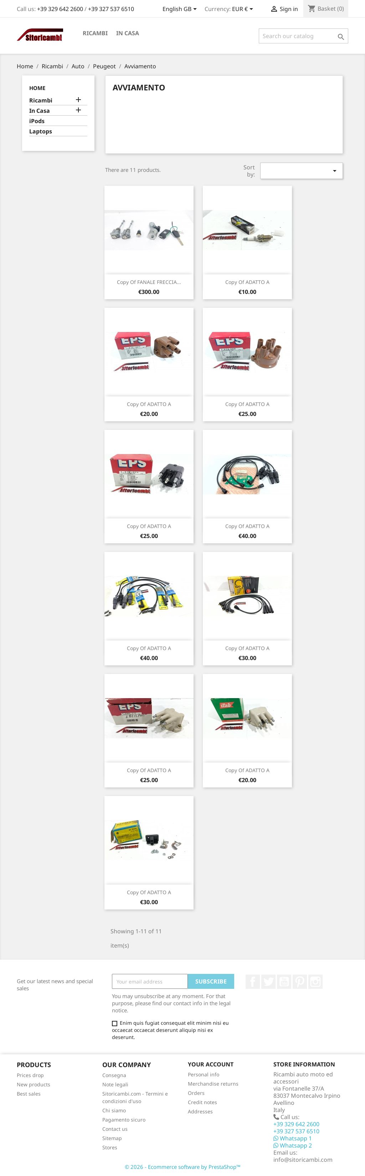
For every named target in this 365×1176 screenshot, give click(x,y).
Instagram (315, 982)
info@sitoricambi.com (303, 1160)
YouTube (284, 982)
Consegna (114, 1075)
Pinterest (300, 982)
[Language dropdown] (181, 9)
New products (33, 1084)
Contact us (115, 1128)
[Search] (303, 35)
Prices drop (30, 1075)
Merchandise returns (213, 1083)
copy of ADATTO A (247, 282)
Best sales (29, 1093)
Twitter (268, 982)
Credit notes (202, 1102)
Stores (109, 1147)
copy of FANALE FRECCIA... (149, 282)
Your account (210, 1064)
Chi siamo (114, 1110)
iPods (37, 121)
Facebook (253, 982)
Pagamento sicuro (123, 1119)
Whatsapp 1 (292, 1138)
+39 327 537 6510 (111, 9)
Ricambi (95, 33)
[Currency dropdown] (244, 9)
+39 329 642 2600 (60, 9)
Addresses (200, 1111)
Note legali (115, 1084)
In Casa (127, 33)
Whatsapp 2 (292, 1145)
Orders (196, 1093)
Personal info (203, 1074)
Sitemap (112, 1138)
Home (37, 87)
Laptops (40, 131)
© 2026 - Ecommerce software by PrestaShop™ (183, 1166)
